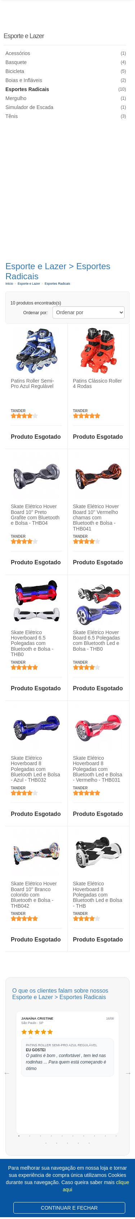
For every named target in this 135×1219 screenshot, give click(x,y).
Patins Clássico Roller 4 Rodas (97, 383)
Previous (6, 1072)
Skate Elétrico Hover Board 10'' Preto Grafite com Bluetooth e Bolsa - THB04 (35, 515)
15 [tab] (89, 1143)
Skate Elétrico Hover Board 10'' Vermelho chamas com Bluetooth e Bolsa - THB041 (96, 518)
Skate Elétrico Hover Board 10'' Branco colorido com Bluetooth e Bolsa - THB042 (34, 895)
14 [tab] (78, 1143)
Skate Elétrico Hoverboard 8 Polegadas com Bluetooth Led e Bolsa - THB (97, 895)
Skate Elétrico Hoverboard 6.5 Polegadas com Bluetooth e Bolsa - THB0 (32, 643)
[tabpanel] (67, 1072)
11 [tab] (46, 1143)
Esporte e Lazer (24, 36)
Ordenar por (35, 312)
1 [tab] (19, 1136)
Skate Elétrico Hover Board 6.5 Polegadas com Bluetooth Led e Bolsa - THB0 (96, 640)
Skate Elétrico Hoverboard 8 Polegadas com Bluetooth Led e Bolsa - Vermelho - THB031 (97, 769)
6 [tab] (73, 1136)
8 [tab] (94, 1136)
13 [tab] (67, 1143)
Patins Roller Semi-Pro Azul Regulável (32, 383)
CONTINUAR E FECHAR (69, 1208)
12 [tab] (56, 1143)
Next (128, 1072)
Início (9, 283)
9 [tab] (105, 1136)
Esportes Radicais (57, 283)
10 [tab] (116, 1136)
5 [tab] (62, 1136)
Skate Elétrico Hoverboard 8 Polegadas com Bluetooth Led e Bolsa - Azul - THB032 (35, 769)
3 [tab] (40, 1136)
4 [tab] (51, 1136)
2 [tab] (29, 1136)
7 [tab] (83, 1136)
